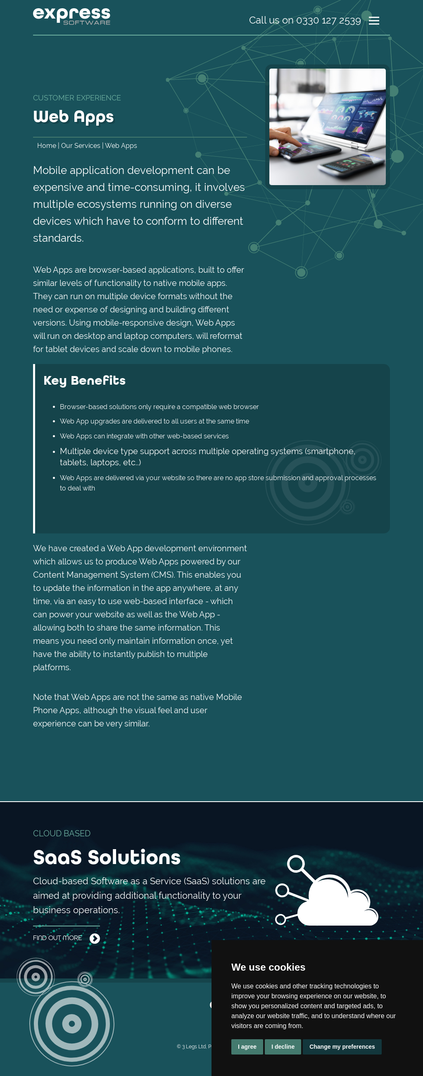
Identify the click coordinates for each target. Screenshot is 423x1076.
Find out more (66, 938)
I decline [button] (283, 1046)
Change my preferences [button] (342, 1046)
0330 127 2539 (328, 20)
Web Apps (121, 146)
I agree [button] (247, 1046)
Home (46, 146)
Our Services (80, 146)
